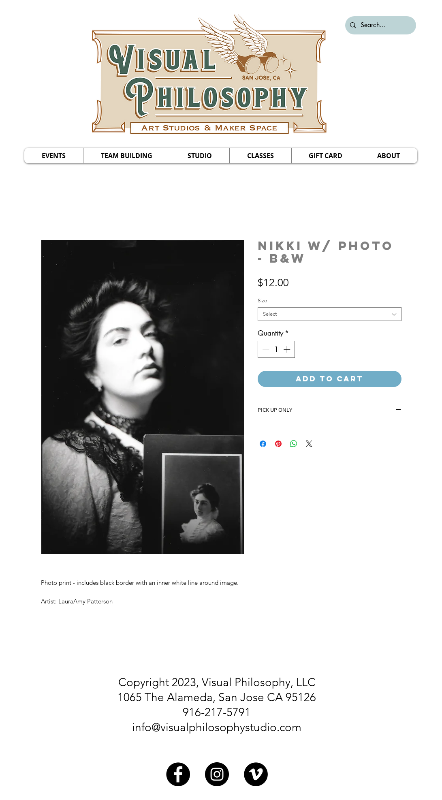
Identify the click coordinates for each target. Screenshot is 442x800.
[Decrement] (265, 349)
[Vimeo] (256, 774)
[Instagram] (217, 774)
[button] (53, 155)
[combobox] (329, 314)
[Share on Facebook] (263, 444)
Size (262, 300)
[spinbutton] (276, 349)
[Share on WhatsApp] (294, 444)
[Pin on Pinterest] (278, 444)
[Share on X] (309, 444)
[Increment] (288, 349)
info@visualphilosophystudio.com (216, 727)
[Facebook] (178, 774)
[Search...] (380, 25)
